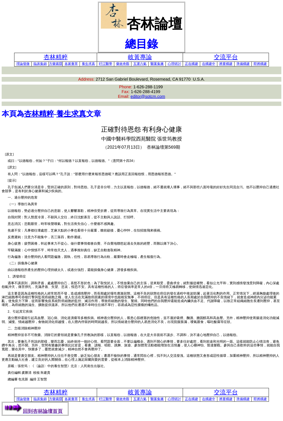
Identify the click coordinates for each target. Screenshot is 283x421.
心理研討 (174, 64)
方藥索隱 (55, 64)
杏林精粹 (39, 114)
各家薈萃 (71, 64)
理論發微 (23, 64)
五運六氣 (140, 64)
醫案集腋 (157, 64)
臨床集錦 (40, 64)
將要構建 (225, 64)
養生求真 (88, 64)
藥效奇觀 (122, 64)
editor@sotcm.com (148, 96)
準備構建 (243, 64)
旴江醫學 (105, 64)
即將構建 (260, 64)
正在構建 (191, 64)
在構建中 (208, 64)
